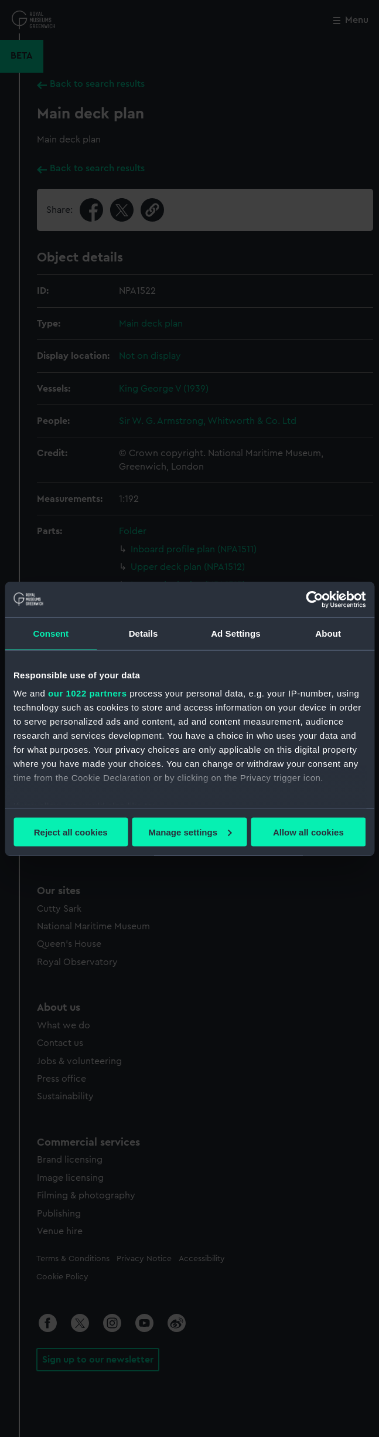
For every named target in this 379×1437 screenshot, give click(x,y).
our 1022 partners (87, 693)
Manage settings (189, 832)
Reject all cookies (71, 832)
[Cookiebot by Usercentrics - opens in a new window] (314, 599)
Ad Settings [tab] (235, 633)
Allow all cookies (308, 832)
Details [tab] (143, 633)
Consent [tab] (51, 633)
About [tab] (328, 633)
